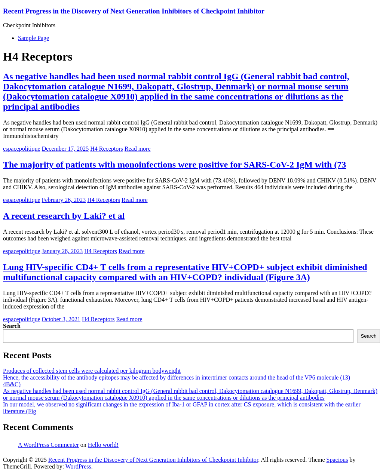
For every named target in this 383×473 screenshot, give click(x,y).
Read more (138, 148)
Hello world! (103, 445)
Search (12, 326)
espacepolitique (21, 148)
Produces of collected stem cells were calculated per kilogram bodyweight (92, 371)
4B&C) (12, 384)
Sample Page (33, 38)
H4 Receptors (106, 148)
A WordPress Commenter (48, 445)
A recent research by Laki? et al (64, 216)
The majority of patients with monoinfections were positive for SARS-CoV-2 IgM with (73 (174, 164)
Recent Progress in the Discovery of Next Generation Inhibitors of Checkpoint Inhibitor (133, 11)
